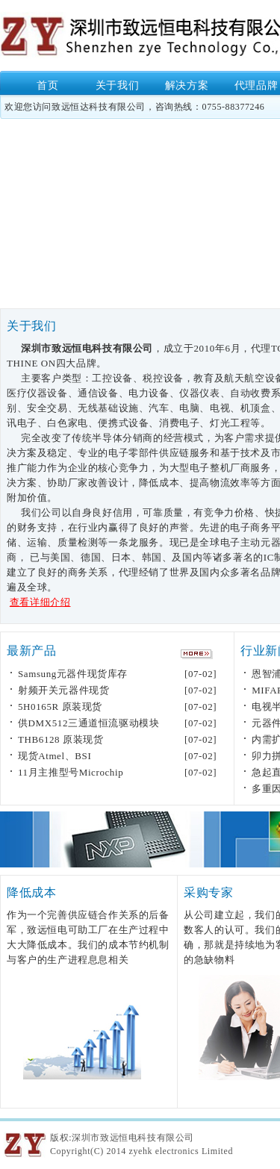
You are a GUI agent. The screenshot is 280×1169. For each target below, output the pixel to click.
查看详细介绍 (40, 602)
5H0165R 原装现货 (60, 706)
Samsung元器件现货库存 (73, 673)
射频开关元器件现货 (63, 690)
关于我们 (117, 85)
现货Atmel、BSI (54, 755)
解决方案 (186, 85)
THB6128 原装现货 (60, 739)
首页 (47, 85)
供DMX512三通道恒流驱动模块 (88, 723)
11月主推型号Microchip (70, 772)
